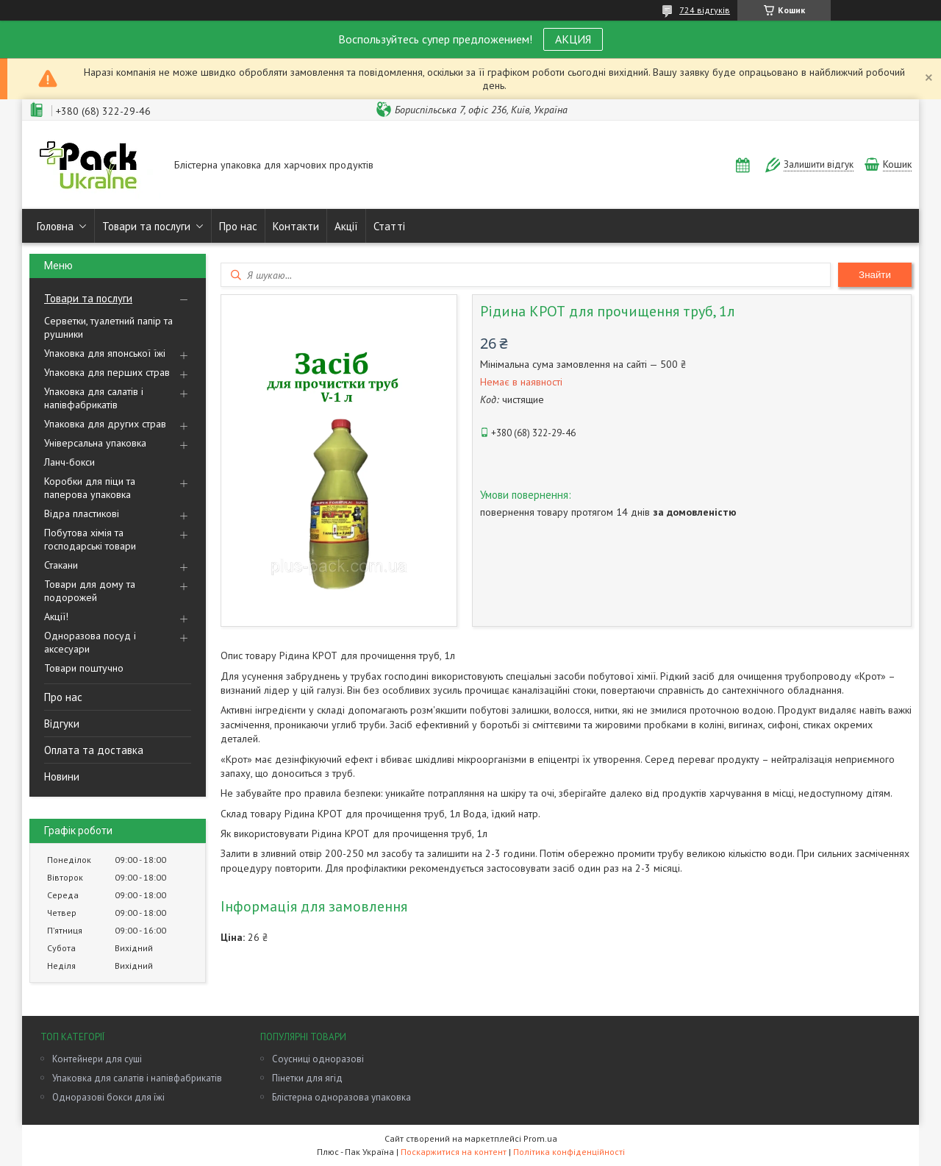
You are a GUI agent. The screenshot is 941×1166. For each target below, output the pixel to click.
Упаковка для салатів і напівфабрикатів (93, 398)
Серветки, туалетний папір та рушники (108, 327)
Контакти (296, 226)
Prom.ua (540, 1138)
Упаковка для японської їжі (104, 353)
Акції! (56, 616)
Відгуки (61, 723)
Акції (346, 226)
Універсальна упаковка (95, 442)
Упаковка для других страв (105, 423)
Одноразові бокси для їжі (108, 1097)
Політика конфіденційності (569, 1151)
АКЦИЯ (573, 39)
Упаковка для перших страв (107, 372)
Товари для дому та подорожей (89, 590)
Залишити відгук (819, 164)
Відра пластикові (81, 513)
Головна (55, 226)
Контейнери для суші (97, 1059)
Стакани (61, 565)
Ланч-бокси (69, 462)
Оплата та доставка (93, 750)
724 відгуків (704, 9)
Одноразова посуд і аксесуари (90, 642)
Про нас (238, 226)
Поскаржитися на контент (454, 1151)
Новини (61, 776)
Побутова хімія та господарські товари (90, 539)
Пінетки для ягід (307, 1078)
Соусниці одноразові (318, 1059)
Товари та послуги (146, 226)
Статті (389, 226)
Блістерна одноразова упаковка (341, 1097)
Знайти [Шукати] (875, 274)
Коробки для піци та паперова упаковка (89, 487)
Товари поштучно (84, 668)
